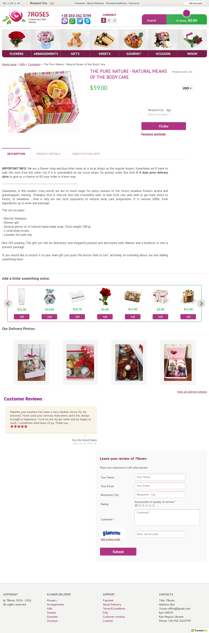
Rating (104, 504)
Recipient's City (110, 495)
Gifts (22, 64)
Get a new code (110, 539)
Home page (9, 64)
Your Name (107, 477)
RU (4, 3)
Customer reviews (114, 617)
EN (18, 3)
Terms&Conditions (116, 3)
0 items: (186, 18)
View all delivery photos (192, 392)
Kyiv (52, 3)
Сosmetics (34, 64)
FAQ (105, 612)
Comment (107, 519)
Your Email (107, 486)
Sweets (51, 612)
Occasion (52, 621)
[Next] (201, 303)
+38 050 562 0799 (76, 15)
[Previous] (8, 303)
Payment (80, 3)
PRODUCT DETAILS (49, 154)
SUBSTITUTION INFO (86, 154)
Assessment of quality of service (155, 502)
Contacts (134, 3)
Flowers (52, 600)
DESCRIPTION (16, 154)
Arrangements (55, 604)
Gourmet (52, 617)
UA (11, 3)
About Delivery (95, 3)
